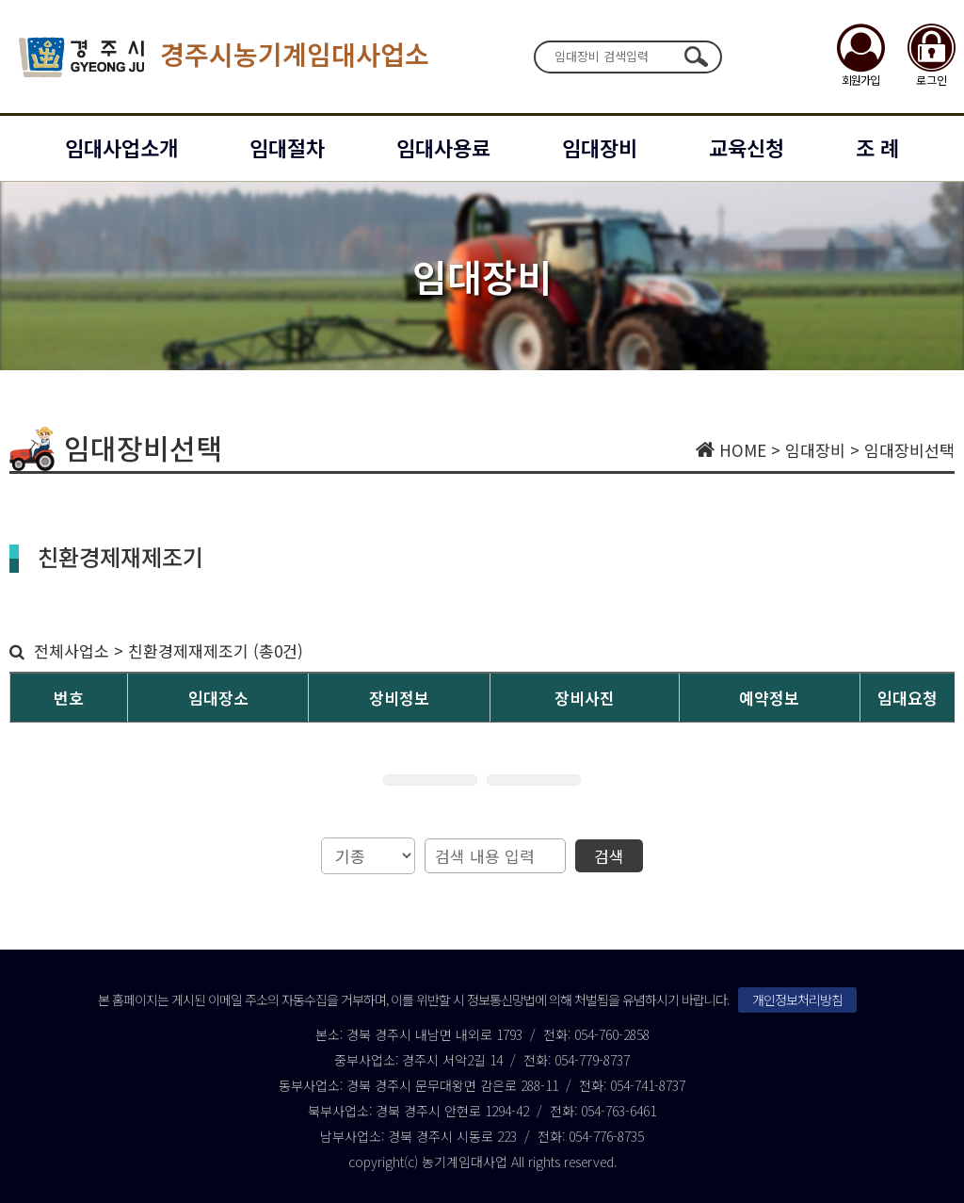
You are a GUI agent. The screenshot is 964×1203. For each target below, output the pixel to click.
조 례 (877, 147)
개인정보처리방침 (797, 999)
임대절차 (287, 147)
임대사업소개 (121, 147)
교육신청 (746, 147)
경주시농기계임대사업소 (224, 57)
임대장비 (599, 147)
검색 (696, 56)
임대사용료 (443, 147)
